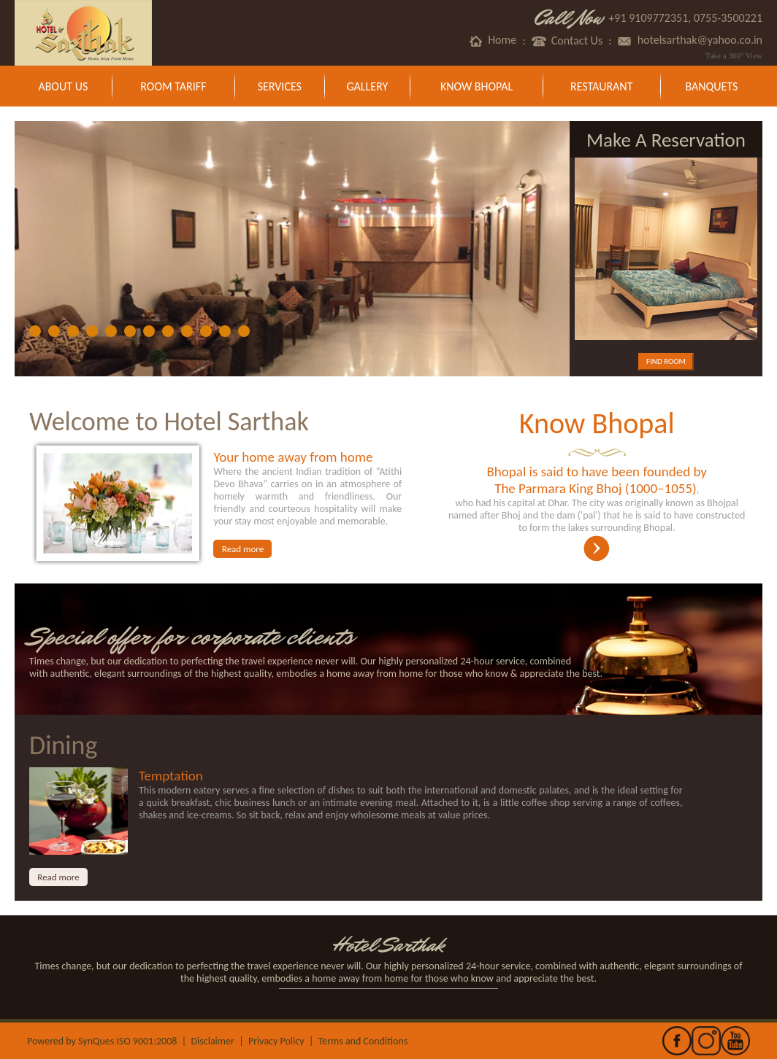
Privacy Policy (276, 1041)
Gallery (367, 86)
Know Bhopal (476, 86)
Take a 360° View (733, 55)
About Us (63, 86)
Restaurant (601, 86)
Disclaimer (212, 1041)
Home (492, 40)
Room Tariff (173, 86)
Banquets (711, 86)
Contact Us (567, 41)
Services (280, 86)
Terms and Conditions (363, 1041)
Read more (243, 548)
